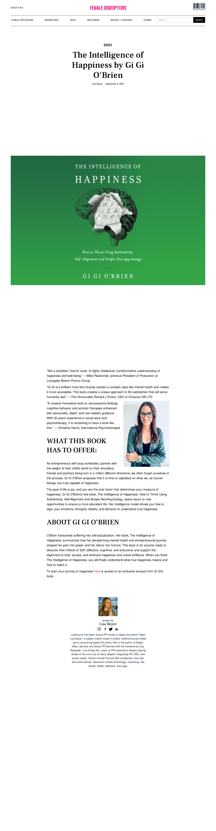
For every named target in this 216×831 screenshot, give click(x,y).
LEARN (147, 20)
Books (108, 45)
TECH (73, 20)
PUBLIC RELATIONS (22, 20)
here (97, 571)
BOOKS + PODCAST (121, 20)
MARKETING (51, 20)
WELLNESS (93, 20)
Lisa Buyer (97, 84)
